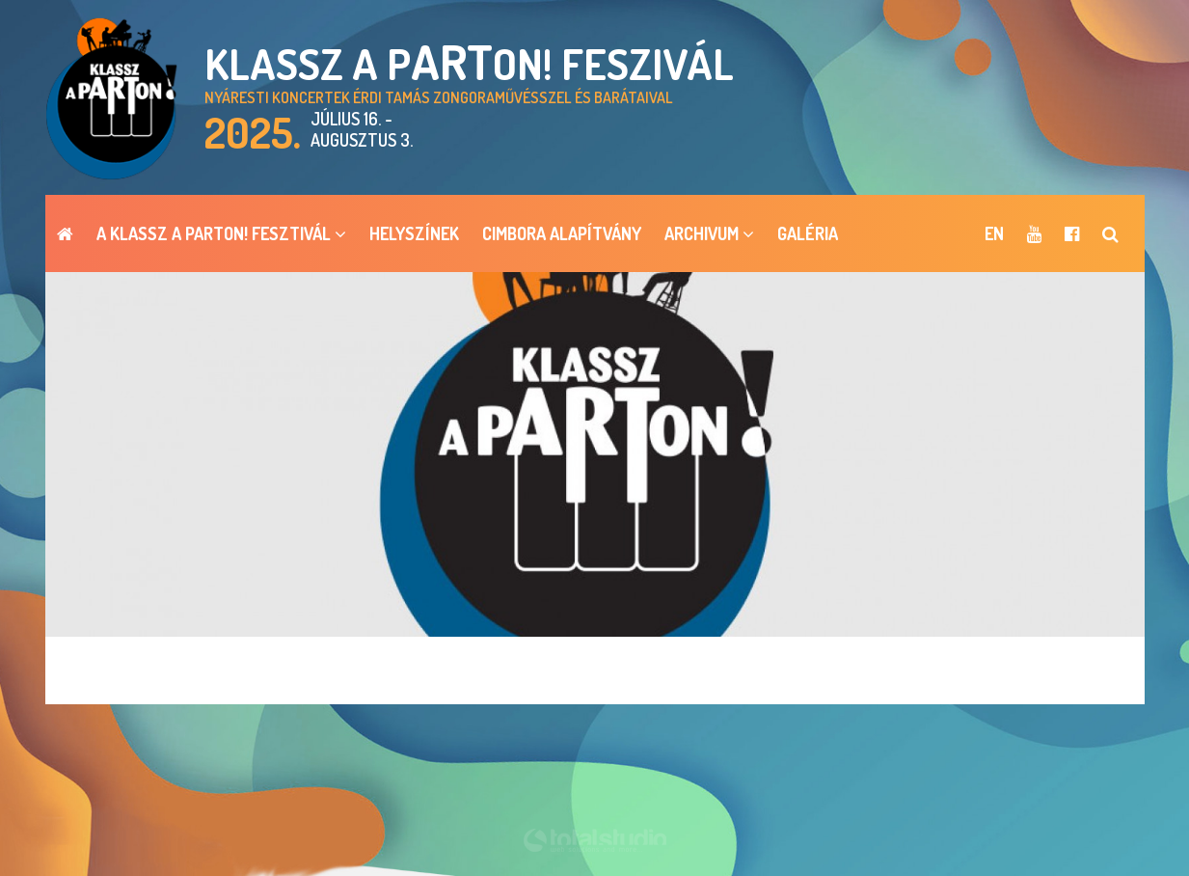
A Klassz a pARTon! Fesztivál (221, 233)
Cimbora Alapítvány (561, 233)
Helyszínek (414, 233)
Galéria (807, 233)
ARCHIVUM (709, 233)
